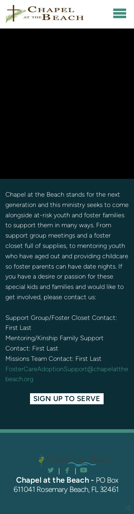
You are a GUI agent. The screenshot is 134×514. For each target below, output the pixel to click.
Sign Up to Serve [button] (67, 398)
